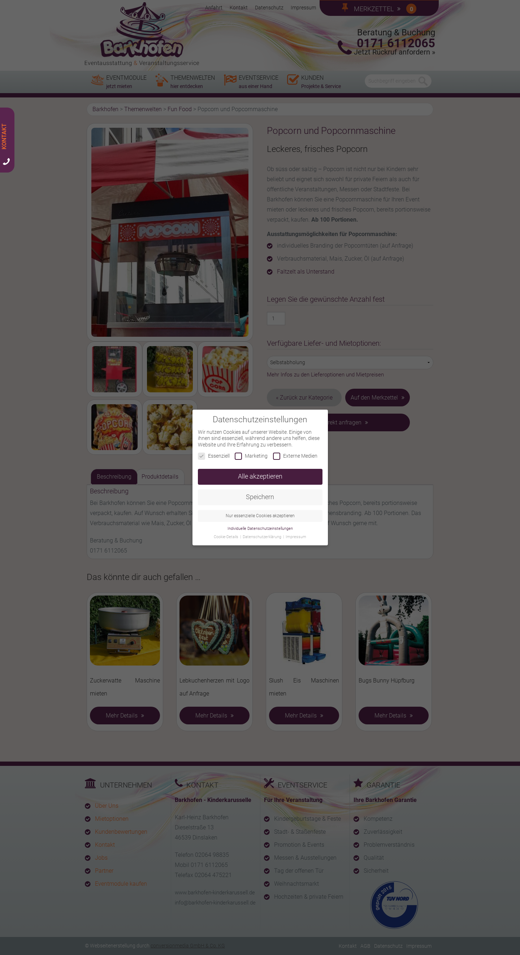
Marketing (251, 451)
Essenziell (214, 451)
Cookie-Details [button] (226, 532)
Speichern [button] (260, 492)
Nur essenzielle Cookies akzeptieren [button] (260, 511)
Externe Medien (295, 451)
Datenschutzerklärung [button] (262, 532)
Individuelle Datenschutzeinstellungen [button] (260, 524)
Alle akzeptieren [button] (260, 471)
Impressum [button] (296, 532)
